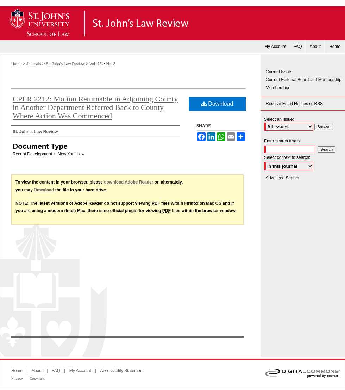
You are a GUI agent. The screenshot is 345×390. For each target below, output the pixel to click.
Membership (277, 87)
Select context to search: (287, 157)
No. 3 (110, 64)
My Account (80, 370)
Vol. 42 (95, 64)
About (37, 370)
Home (16, 64)
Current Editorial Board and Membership (303, 79)
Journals (33, 64)
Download (217, 104)
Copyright (37, 378)
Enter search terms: (282, 140)
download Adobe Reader (128, 182)
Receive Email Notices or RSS (294, 103)
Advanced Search (282, 177)
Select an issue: (279, 119)
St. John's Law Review (172, 23)
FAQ (56, 370)
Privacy (17, 378)
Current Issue (278, 71)
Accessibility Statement (122, 370)
